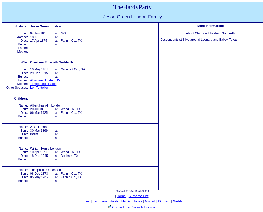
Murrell (150, 201)
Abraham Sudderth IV (45, 80)
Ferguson (100, 201)
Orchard (164, 201)
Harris (126, 201)
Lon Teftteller (39, 87)
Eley (86, 201)
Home (121, 196)
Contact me (120, 207)
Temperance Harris (43, 84)
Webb (177, 201)
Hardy (114, 201)
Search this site (143, 207)
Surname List (139, 196)
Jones (137, 201)
